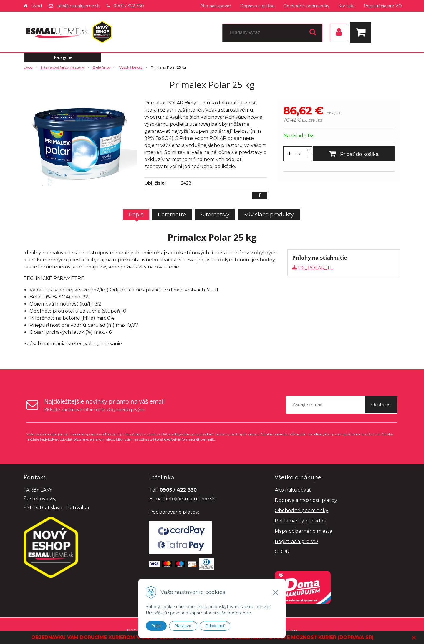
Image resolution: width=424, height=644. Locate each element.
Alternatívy (215, 214)
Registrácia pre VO (383, 6)
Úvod (36, 6)
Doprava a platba (257, 6)
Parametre (172, 214)
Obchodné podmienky (306, 6)
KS (297, 154)
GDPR (282, 552)
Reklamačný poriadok (300, 521)
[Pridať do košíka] (354, 153)
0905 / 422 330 (128, 6)
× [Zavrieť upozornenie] (414, 637)
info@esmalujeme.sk (78, 6)
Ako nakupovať (215, 6)
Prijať (156, 625)
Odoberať (381, 404)
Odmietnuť (215, 625)
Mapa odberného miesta (303, 531)
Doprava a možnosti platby (306, 500)
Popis (136, 214)
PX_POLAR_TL (315, 267)
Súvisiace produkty (269, 214)
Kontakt (346, 6)
